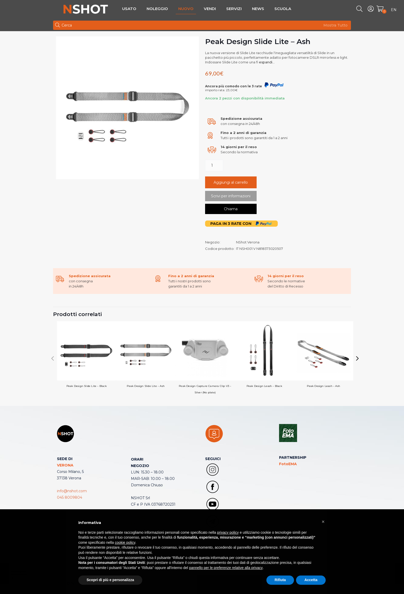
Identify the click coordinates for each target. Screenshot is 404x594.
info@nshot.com (72, 491)
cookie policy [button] (125, 555)
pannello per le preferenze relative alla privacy (226, 580)
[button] (357, 358)
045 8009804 (69, 497)
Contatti (138, 517)
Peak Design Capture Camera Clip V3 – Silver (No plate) (205, 357)
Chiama (231, 209)
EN (394, 9)
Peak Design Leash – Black (264, 354)
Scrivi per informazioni (230, 196)
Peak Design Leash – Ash (323, 354)
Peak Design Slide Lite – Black (86, 354)
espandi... (266, 62)
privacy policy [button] (228, 544)
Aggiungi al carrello (231, 182)
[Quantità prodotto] (214, 165)
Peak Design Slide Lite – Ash (145, 354)
